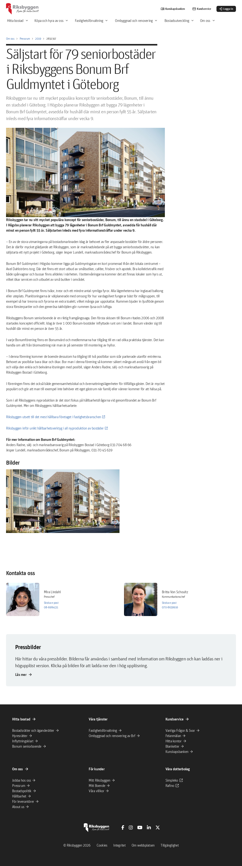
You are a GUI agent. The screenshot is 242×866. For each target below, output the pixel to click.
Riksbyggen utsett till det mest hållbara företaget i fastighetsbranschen (53, 417)
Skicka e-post (51, 603)
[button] (62, 501)
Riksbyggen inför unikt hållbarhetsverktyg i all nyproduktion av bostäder (55, 428)
